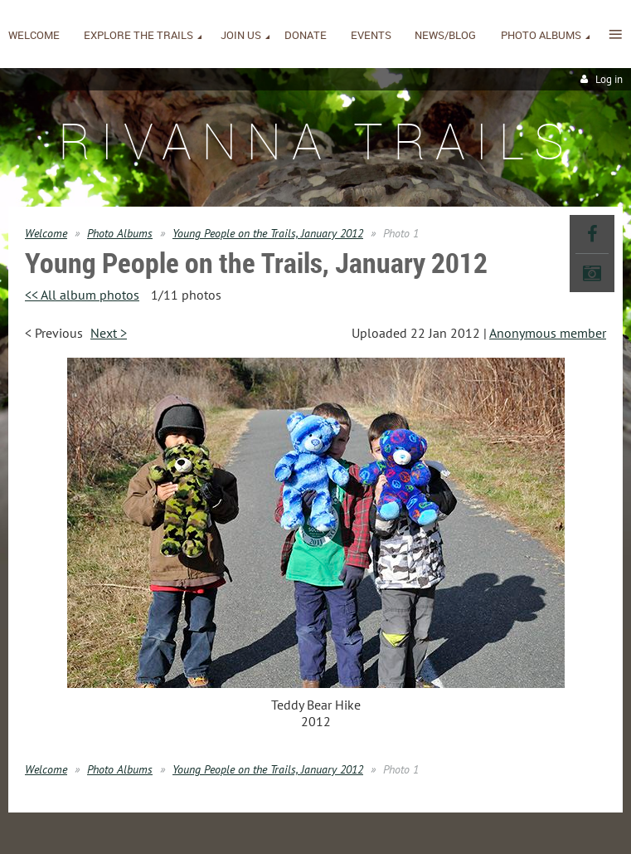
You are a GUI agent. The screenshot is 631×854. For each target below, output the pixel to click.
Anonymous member (547, 333)
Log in (609, 79)
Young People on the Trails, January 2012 (267, 233)
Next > (108, 333)
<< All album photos (82, 294)
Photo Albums (120, 233)
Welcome (46, 233)
